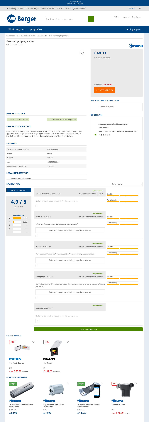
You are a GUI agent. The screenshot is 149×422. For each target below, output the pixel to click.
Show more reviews (88, 329)
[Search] (66, 19)
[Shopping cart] (136, 19)
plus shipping (106, 57)
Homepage (10, 36)
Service (132, 8)
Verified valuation (97, 191)
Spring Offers (75, 2)
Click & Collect (104, 135)
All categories (18, 29)
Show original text (85, 230)
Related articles (104, 90)
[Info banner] (75, 3)
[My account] (126, 19)
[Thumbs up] (37, 206)
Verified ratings (18, 216)
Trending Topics (132, 29)
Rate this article (18, 190)
